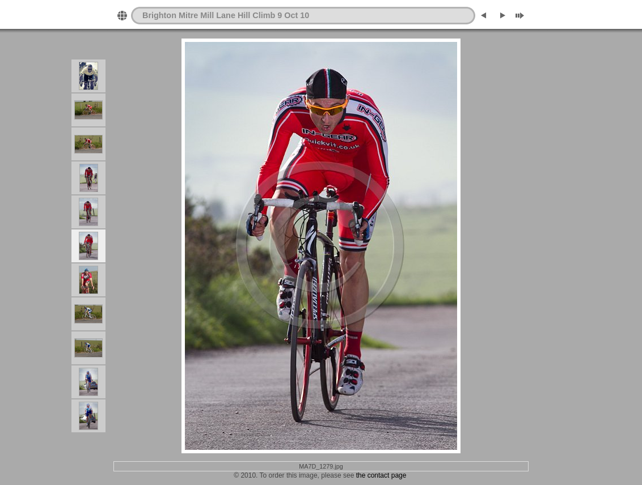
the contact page (381, 475)
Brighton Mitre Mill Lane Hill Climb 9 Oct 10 (225, 15)
